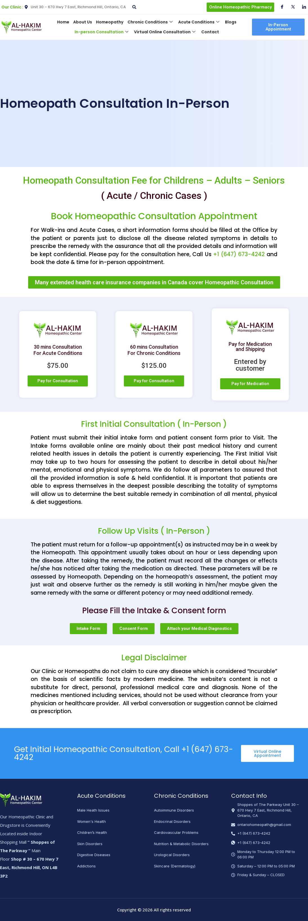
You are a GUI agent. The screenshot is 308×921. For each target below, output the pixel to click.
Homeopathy (109, 22)
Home (63, 22)
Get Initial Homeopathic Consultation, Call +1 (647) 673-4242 (123, 753)
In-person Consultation (101, 32)
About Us (82, 22)
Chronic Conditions (149, 22)
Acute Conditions (198, 22)
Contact (210, 32)
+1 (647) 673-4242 (239, 254)
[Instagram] (302, 7)
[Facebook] (280, 7)
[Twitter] (291, 7)
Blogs (230, 22)
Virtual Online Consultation (164, 32)
